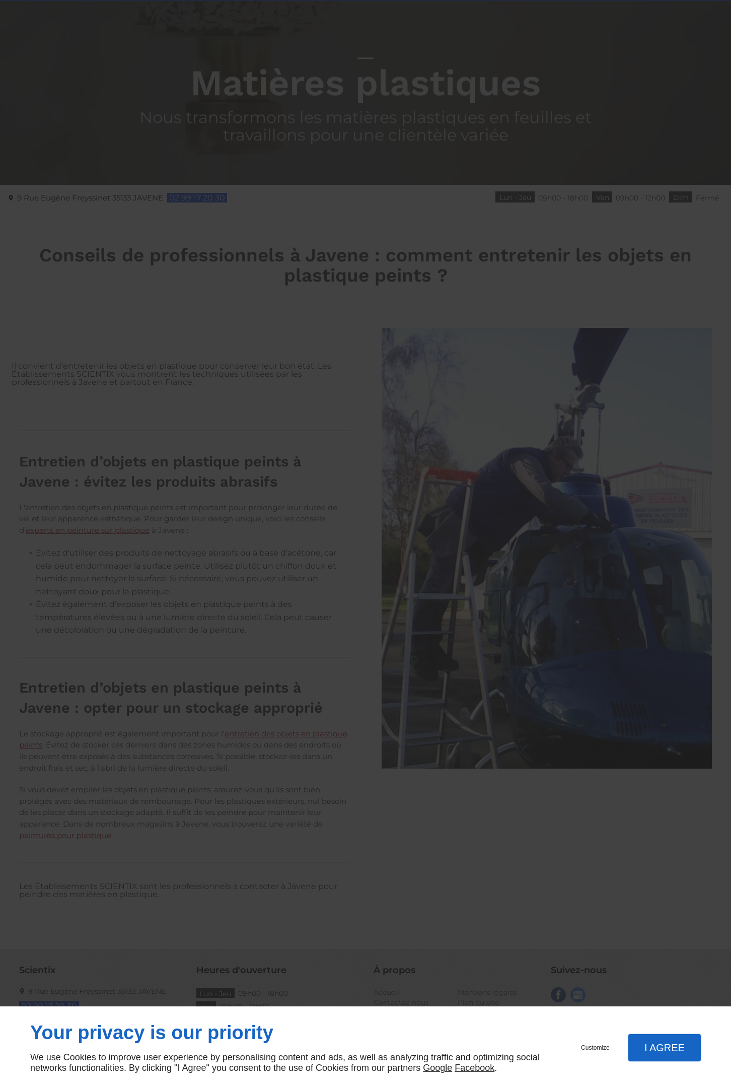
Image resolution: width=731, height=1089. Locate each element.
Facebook (474, 1068)
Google (437, 1068)
